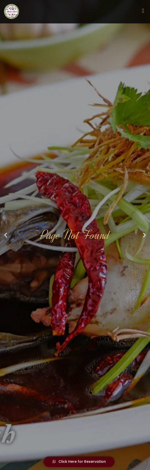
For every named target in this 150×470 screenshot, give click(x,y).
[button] (5, 235)
